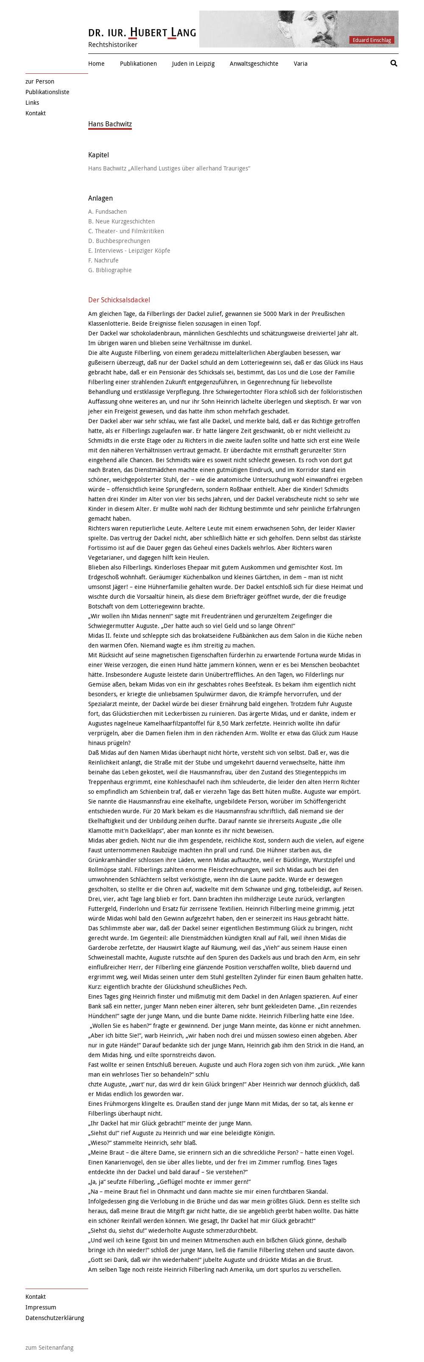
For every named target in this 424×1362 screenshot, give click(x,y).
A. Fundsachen (107, 211)
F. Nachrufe (103, 260)
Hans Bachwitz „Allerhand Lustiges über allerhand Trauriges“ (169, 168)
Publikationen (138, 63)
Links (32, 102)
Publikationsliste (47, 92)
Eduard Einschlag (372, 39)
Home (96, 63)
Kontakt (35, 113)
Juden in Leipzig (193, 63)
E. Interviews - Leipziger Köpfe (129, 250)
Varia (300, 63)
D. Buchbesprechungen (119, 241)
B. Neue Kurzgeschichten (121, 221)
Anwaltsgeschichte (254, 63)
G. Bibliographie (110, 270)
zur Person (39, 81)
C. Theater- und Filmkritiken (126, 231)
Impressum (40, 1307)
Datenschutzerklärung (54, 1318)
